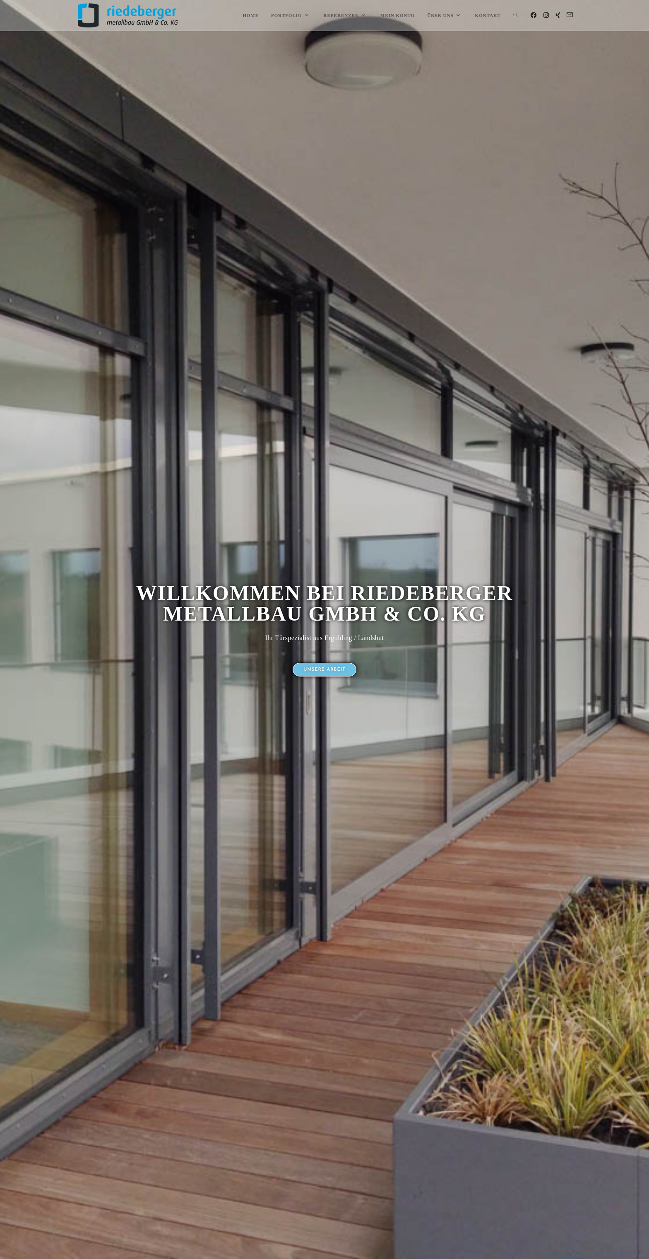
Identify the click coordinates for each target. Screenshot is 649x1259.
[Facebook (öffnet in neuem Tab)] (533, 15)
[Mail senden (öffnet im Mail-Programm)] (569, 15)
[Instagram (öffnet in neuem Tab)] (546, 15)
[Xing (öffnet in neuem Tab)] (557, 15)
